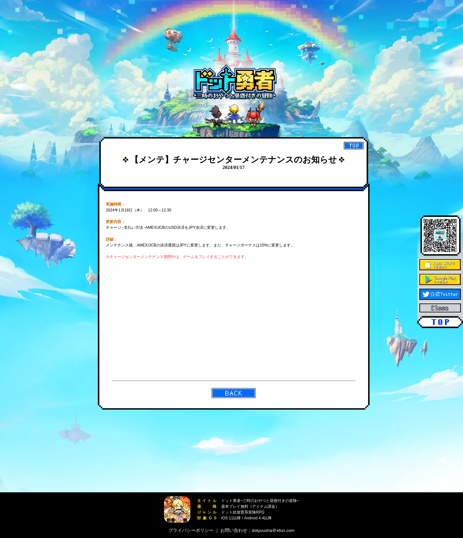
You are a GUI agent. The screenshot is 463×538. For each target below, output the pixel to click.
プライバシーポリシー (190, 530)
